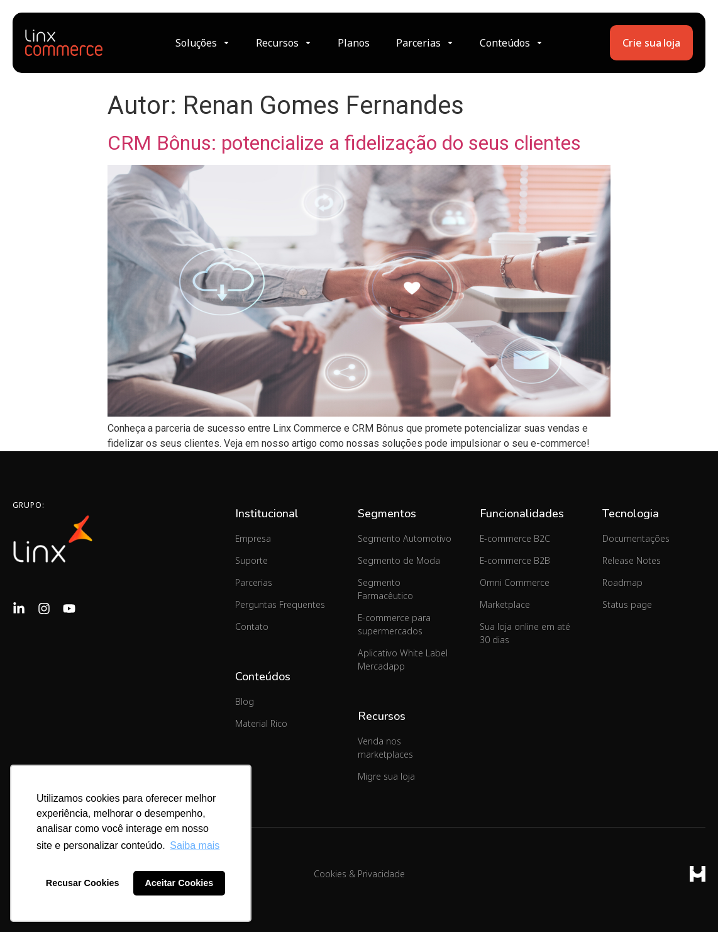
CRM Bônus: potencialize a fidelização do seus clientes (344, 143)
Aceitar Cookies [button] (179, 883)
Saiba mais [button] (194, 845)
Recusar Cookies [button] (82, 883)
